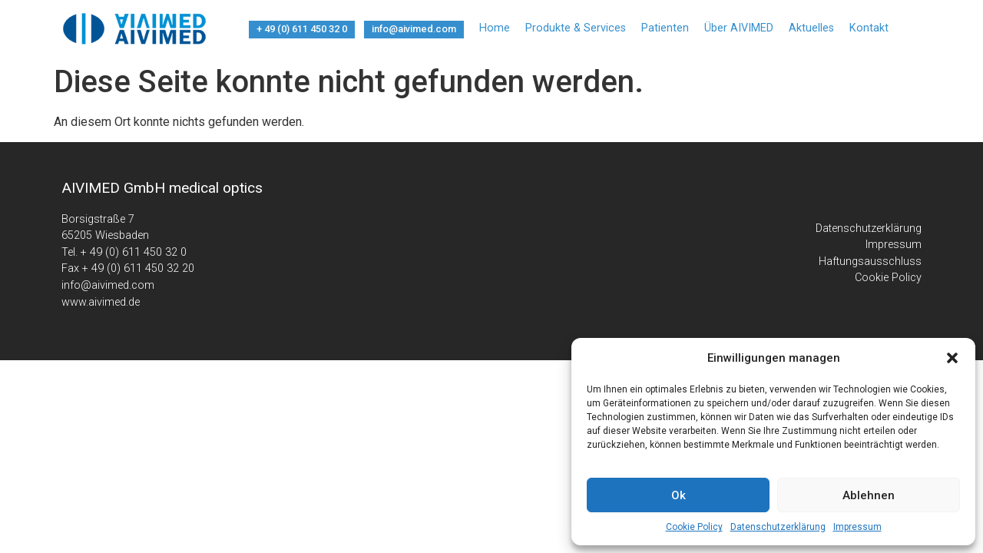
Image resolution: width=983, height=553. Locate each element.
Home (494, 28)
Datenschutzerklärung (778, 527)
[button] (952, 358)
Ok (678, 495)
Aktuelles (811, 28)
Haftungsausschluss (870, 261)
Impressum (857, 527)
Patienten (665, 28)
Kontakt (869, 28)
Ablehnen (868, 495)
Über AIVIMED (738, 28)
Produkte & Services (575, 28)
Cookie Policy (694, 527)
